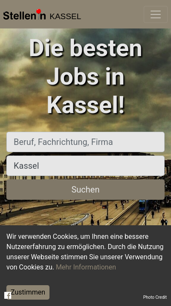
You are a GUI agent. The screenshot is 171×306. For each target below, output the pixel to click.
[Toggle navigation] (156, 14)
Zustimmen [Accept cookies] (28, 292)
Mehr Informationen (86, 267)
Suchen (85, 189)
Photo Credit (155, 297)
